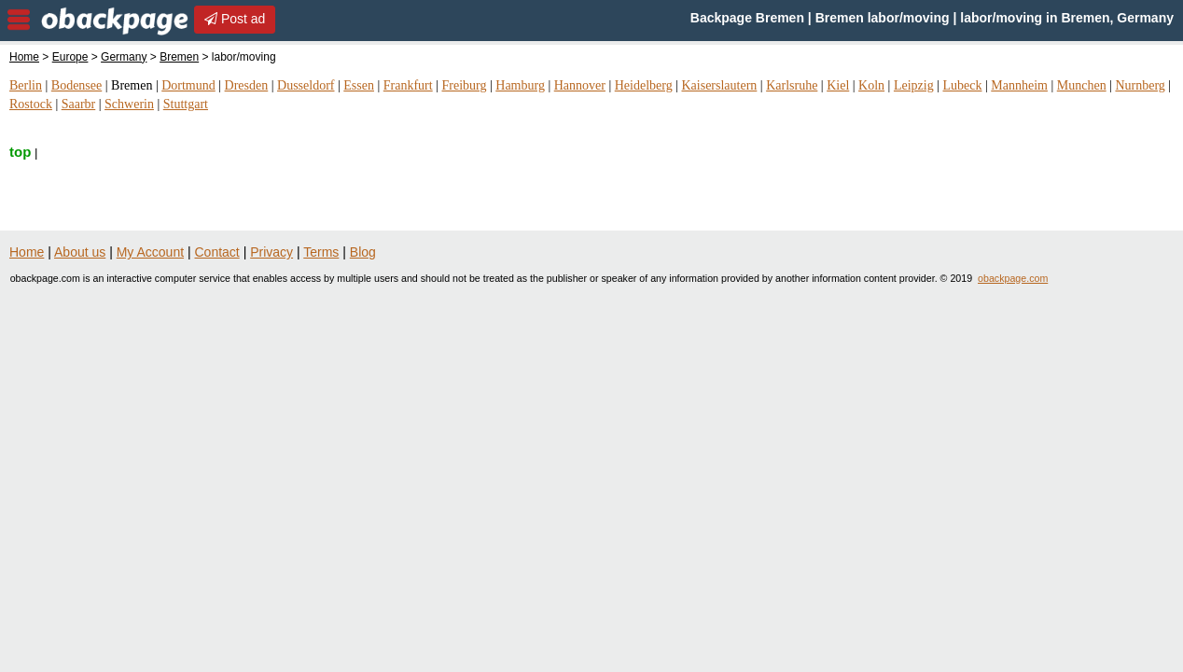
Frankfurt (408, 85)
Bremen (179, 56)
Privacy (271, 252)
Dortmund (188, 85)
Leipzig (914, 85)
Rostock (30, 104)
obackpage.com (1013, 278)
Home (24, 56)
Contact (217, 252)
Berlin (25, 85)
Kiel (838, 85)
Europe (70, 56)
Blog (363, 252)
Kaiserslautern (719, 85)
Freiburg (463, 85)
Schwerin (129, 104)
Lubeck (961, 85)
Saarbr (79, 104)
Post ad (234, 18)
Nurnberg (1139, 85)
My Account (150, 252)
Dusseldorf (305, 85)
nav (18, 19)
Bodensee (76, 85)
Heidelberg (644, 85)
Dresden (247, 85)
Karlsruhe (791, 85)
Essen (358, 85)
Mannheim (1019, 85)
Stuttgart (185, 104)
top (20, 152)
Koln (871, 85)
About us (79, 252)
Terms (321, 252)
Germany (123, 56)
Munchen (1081, 85)
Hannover (579, 85)
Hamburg (520, 85)
